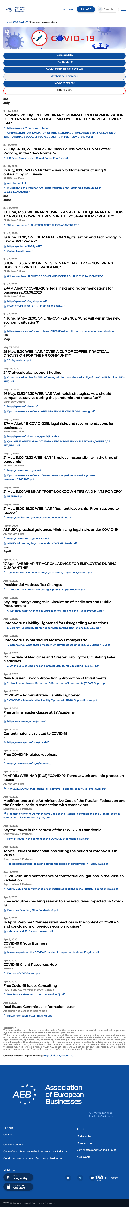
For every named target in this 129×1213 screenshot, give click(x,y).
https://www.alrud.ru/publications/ (28, 544)
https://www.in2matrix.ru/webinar (28, 133)
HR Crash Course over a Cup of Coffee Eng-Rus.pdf (37, 163)
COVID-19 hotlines (64, 86)
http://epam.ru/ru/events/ (22, 412)
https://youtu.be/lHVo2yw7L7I (24, 251)
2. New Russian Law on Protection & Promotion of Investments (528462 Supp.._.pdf (57, 688)
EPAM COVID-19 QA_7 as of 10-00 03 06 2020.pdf (35, 311)
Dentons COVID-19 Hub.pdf (23, 979)
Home (7, 22)
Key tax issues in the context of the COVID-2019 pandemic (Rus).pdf (48, 844)
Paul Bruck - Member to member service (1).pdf (36, 1000)
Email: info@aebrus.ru (101, 1121)
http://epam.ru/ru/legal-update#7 (27, 306)
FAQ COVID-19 (64, 63)
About (80, 1134)
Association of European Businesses (25, 1016)
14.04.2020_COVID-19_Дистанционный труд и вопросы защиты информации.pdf (56, 794)
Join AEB (85, 9)
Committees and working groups (96, 1155)
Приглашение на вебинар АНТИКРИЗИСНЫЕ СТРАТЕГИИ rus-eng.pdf (51, 417)
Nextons (8, 974)
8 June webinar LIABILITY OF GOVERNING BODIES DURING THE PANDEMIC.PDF (55, 281)
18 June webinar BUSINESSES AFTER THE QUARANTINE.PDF (43, 230)
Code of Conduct (13, 1150)
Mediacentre (84, 1141)
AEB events (83, 1162)
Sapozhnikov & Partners (17, 814)
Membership (84, 1148)
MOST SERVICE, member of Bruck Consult (28, 995)
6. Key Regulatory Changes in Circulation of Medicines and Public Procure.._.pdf (55, 616)
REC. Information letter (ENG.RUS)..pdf (30, 1021)
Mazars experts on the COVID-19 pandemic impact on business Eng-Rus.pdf (53, 958)
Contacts (8, 1140)
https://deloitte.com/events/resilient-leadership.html (39, 523)
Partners (8, 1133)
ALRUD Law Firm (13, 183)
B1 (4, 331)
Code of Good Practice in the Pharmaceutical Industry (35, 1157)
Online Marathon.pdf (19, 256)
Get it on (16, 1183)
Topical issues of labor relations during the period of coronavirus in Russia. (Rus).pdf (57, 869)
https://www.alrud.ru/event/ (24, 476)
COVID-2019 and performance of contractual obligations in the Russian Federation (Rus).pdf (62, 894)
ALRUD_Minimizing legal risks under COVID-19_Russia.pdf (42, 549)
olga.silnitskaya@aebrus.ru (60, 1061)
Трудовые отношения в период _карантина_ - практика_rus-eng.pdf (49, 578)
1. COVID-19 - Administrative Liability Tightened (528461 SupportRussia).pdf (52, 705)
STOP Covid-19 (20, 22)
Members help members (64, 79)
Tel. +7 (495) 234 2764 (100, 1118)
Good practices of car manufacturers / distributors (32, 1163)
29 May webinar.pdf (19, 366)
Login (67, 9)
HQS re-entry (65, 94)
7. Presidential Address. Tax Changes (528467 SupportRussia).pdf (46, 595)
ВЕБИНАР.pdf (15, 502)
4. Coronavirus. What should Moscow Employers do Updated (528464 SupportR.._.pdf (58, 650)
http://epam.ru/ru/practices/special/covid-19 (33, 442)
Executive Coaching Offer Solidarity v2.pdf (32, 915)
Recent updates (64, 55)
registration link (17, 188)
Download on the (15, 1192)
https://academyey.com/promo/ (26, 727)
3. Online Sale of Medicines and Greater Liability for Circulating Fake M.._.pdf (53, 671)
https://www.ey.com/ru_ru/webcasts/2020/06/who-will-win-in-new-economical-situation (60, 336)
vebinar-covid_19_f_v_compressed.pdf (30, 936)
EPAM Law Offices (14, 226)
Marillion (8, 953)
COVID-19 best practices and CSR (64, 70)
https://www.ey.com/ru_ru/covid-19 (28, 748)
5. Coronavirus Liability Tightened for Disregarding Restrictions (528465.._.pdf (53, 633)
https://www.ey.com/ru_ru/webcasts (29, 769)
